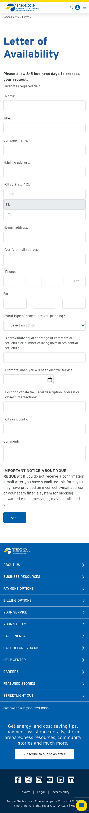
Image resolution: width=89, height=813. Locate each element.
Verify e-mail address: (22, 250)
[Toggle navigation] (84, 7)
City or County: (16, 419)
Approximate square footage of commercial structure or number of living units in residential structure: (41, 343)
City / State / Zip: (18, 185)
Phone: (10, 272)
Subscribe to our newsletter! (44, 754)
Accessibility (60, 792)
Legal (41, 792)
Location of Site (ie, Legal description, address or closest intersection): (42, 394)
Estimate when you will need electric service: (39, 370)
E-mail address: (16, 228)
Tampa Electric (11, 17)
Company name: (15, 140)
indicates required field (22, 86)
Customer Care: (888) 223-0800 (26, 708)
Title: (7, 118)
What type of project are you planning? (35, 316)
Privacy (25, 792)
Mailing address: (17, 162)
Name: (10, 96)
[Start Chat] (81, 805)
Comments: (12, 441)
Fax (6, 294)
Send (14, 518)
